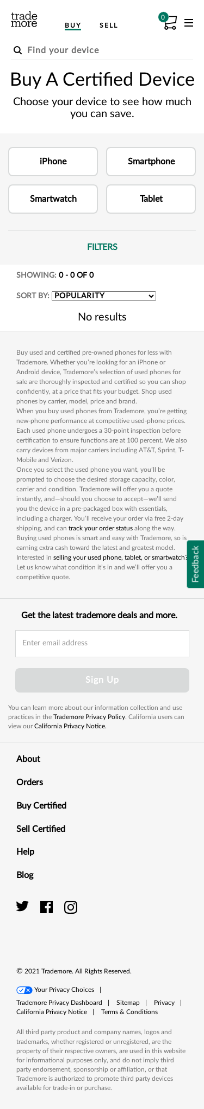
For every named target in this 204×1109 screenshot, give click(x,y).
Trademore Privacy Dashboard (59, 1002)
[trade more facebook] (48, 906)
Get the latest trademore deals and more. (99, 615)
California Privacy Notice (51, 1012)
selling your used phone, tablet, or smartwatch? (120, 557)
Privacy (164, 1002)
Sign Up (102, 680)
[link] (163, 919)
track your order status (101, 528)
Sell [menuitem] (109, 25)
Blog (102, 874)
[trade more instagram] (71, 906)
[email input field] (102, 643)
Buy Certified (102, 805)
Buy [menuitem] (73, 25)
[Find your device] (102, 51)
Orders (102, 782)
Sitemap (128, 1002)
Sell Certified (102, 828)
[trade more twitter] (24, 906)
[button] (53, 161)
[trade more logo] (24, 19)
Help (102, 851)
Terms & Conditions (129, 1012)
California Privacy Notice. (70, 726)
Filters (141, 246)
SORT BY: (33, 296)
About (102, 758)
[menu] (188, 25)
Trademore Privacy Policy (89, 717)
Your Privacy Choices (64, 989)
